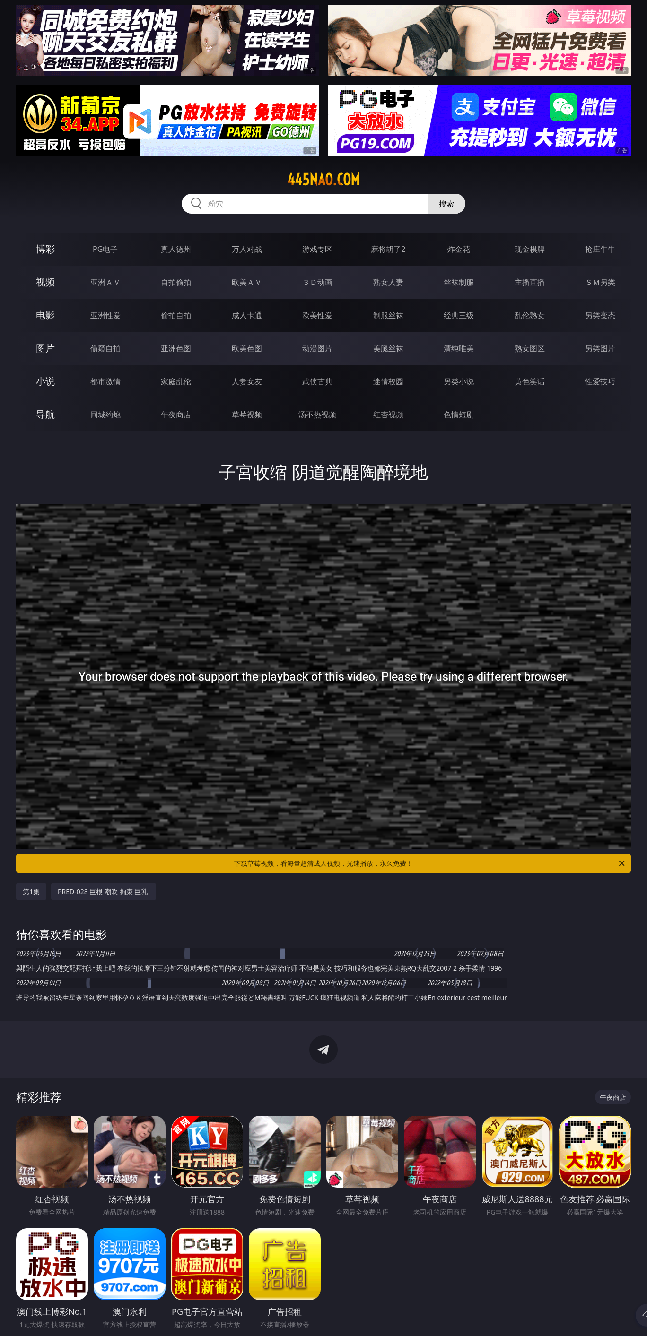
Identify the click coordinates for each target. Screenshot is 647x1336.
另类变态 (600, 315)
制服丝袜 (388, 315)
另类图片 (600, 348)
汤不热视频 (317, 414)
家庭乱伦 (176, 381)
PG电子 (105, 249)
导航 (45, 414)
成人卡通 (247, 315)
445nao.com (323, 179)
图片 (45, 348)
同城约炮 (105, 414)
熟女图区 (530, 348)
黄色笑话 (530, 381)
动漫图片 (317, 348)
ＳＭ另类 (600, 282)
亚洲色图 (176, 348)
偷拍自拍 (176, 315)
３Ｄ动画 (317, 282)
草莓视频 (247, 414)
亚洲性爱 (105, 315)
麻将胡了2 (388, 249)
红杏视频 (388, 414)
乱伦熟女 (530, 315)
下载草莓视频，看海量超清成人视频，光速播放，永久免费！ (430, 863)
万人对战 (247, 249)
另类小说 (459, 381)
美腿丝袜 (388, 348)
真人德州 (176, 249)
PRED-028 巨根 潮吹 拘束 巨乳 (103, 891)
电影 (45, 315)
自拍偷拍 (176, 282)
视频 (45, 282)
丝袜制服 (459, 282)
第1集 (31, 891)
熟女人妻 (388, 282)
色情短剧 (459, 414)
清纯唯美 (459, 348)
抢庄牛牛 (600, 249)
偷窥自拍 (105, 348)
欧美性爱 (317, 315)
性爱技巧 (600, 381)
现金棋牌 (530, 249)
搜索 (446, 203)
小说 (45, 381)
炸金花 (458, 249)
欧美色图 (247, 348)
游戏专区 (317, 249)
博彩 (45, 248)
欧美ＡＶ (247, 282)
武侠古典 (317, 381)
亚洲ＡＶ (105, 282)
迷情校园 (388, 381)
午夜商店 (176, 414)
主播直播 (530, 282)
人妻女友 (247, 381)
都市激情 (105, 381)
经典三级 (459, 315)
